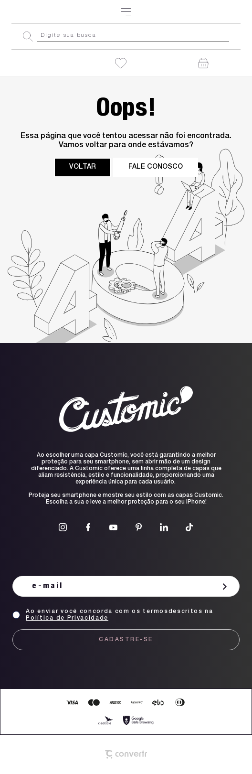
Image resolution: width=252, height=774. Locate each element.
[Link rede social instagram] (62, 527)
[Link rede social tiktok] (189, 527)
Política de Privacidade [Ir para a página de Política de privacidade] (67, 618)
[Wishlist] (120, 63)
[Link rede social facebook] (88, 527)
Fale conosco (155, 167)
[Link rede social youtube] (113, 527)
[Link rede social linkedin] (164, 527)
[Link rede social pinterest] (138, 527)
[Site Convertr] (126, 754)
